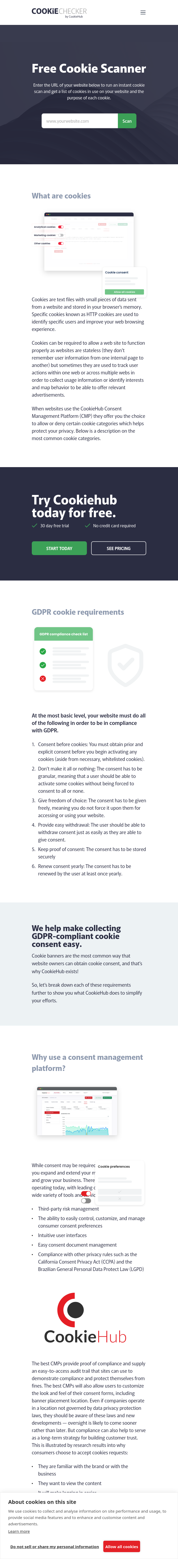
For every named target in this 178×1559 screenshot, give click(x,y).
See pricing (119, 548)
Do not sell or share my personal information (54, 1546)
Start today (59, 548)
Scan (127, 121)
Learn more (19, 1531)
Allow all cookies (121, 1546)
